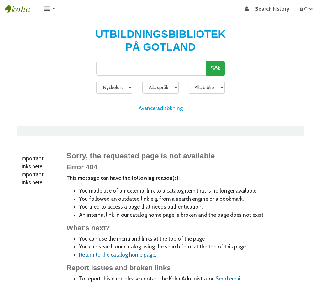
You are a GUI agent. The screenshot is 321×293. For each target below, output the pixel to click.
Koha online (20, 9)
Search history (272, 9)
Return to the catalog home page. (117, 255)
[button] (50, 9)
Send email (229, 278)
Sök (215, 68)
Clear (306, 8)
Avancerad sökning (161, 108)
